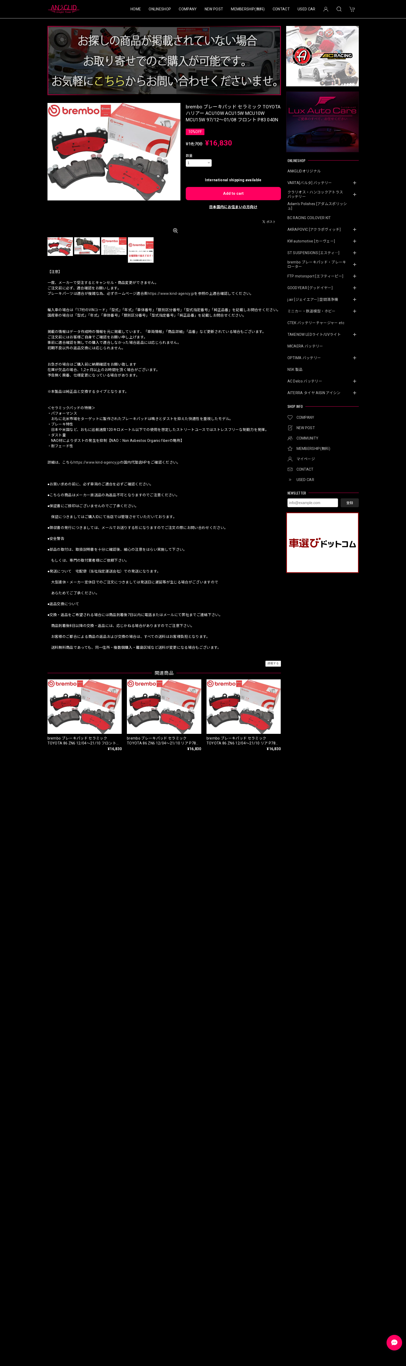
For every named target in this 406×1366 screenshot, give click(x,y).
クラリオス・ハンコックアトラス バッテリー (317, 194)
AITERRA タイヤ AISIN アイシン (314, 393)
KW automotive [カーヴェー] (311, 241)
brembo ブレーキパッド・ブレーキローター (316, 264)
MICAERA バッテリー (305, 346)
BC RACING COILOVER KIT (309, 218)
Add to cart (233, 193)
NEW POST (214, 9)
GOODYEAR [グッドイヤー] (310, 288)
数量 (189, 156)
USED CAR (306, 9)
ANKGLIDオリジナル (304, 171)
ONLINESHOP (160, 9)
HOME (135, 9)
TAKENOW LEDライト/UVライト (314, 334)
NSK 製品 (295, 369)
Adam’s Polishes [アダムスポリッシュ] (317, 206)
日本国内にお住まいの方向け (233, 207)
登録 (349, 503)
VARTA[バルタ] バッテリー (309, 183)
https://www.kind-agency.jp (171, 293)
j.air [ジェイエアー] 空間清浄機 (312, 299)
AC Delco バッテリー (304, 381)
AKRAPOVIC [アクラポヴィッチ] (314, 229)
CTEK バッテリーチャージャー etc (315, 323)
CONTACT (281, 9)
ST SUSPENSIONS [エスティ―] (313, 253)
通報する (273, 663)
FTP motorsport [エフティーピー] (315, 276)
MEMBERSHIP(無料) (248, 9)
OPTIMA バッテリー (304, 358)
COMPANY (188, 9)
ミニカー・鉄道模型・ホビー (311, 311)
